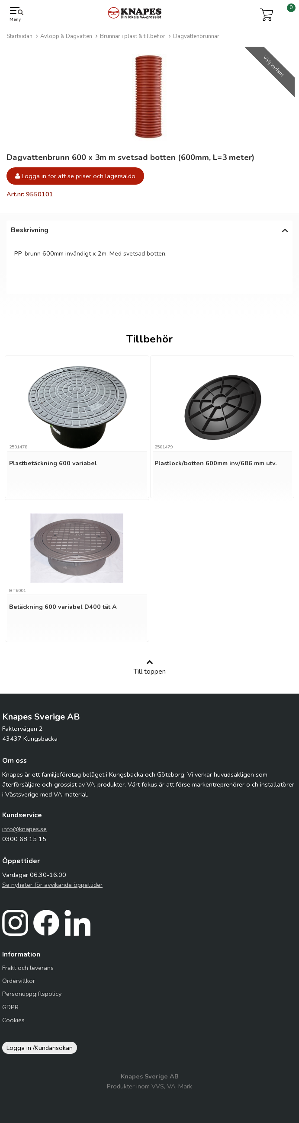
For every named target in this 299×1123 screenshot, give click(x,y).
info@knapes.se (24, 829)
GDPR (10, 1007)
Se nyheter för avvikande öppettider (52, 884)
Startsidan (19, 36)
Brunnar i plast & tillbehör (132, 36)
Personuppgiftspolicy (31, 993)
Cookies (13, 1020)
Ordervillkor (18, 980)
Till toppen (150, 667)
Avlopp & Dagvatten (66, 36)
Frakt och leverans (28, 967)
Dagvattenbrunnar (196, 36)
